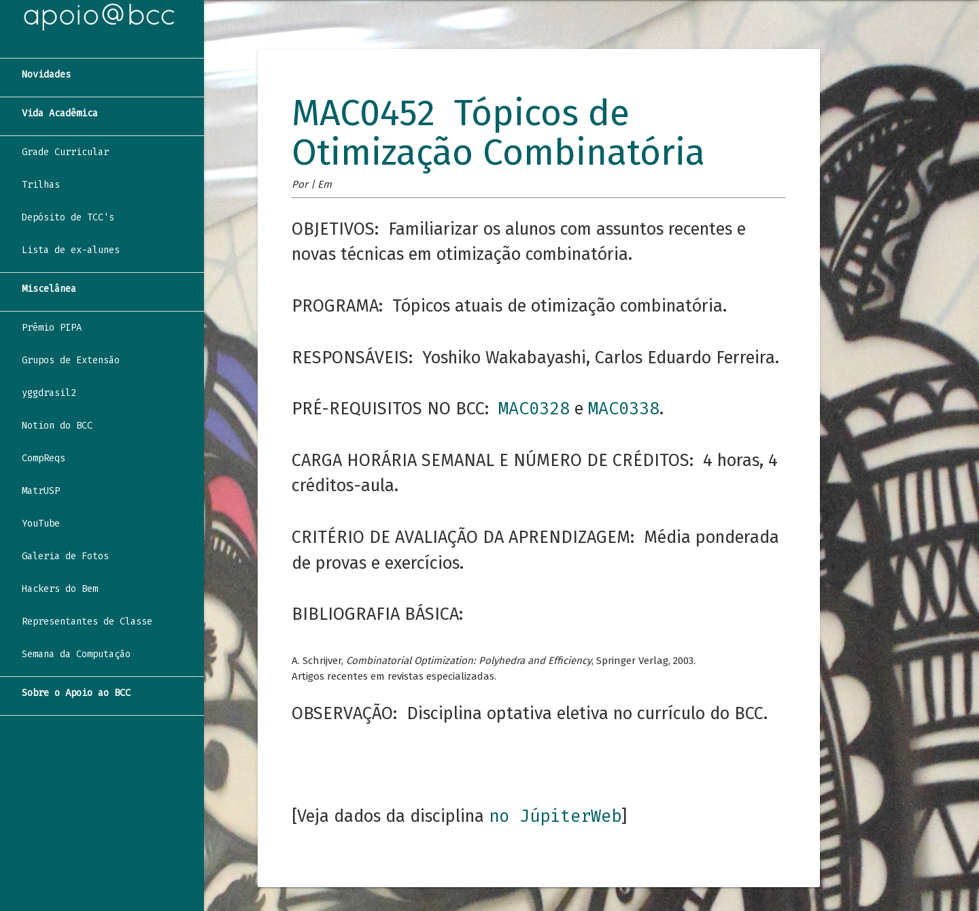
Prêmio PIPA (52, 327)
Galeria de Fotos (65, 556)
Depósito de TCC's (68, 217)
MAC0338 (623, 408)
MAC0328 (534, 408)
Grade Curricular (65, 152)
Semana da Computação (76, 654)
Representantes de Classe (87, 621)
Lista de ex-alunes (71, 250)
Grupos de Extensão (71, 360)
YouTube (41, 523)
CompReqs (43, 458)
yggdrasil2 (49, 393)
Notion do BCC (57, 425)
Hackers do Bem (60, 589)
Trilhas (41, 185)
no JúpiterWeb (555, 816)
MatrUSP (41, 491)
